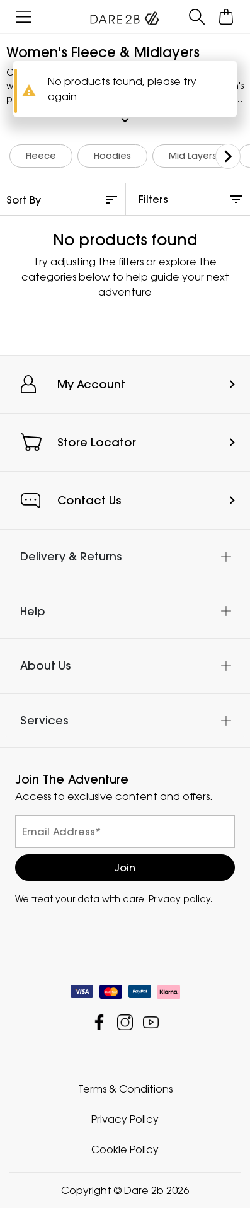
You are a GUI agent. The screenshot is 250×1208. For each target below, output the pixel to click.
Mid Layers (193, 155)
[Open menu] (23, 17)
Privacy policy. (180, 898)
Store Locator (96, 442)
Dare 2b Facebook (99, 1022)
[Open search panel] (197, 17)
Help (32, 611)
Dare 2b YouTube (151, 1022)
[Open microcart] (226, 17)
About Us (45, 665)
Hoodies (112, 155)
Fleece (41, 155)
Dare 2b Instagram (125, 1022)
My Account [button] (91, 384)
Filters (153, 199)
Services (44, 720)
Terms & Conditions (125, 1089)
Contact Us (89, 500)
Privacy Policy (125, 1119)
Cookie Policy (125, 1149)
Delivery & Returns (71, 556)
